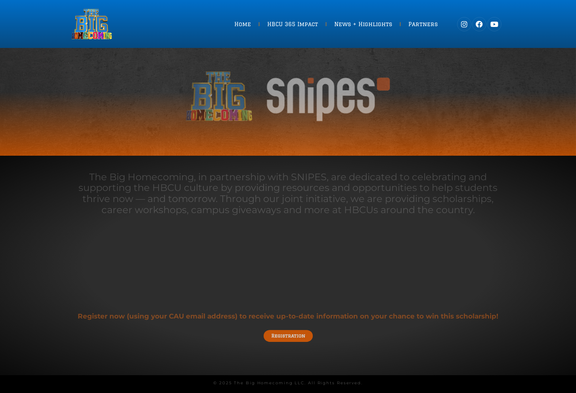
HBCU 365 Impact (292, 24)
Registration (288, 335)
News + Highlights (363, 24)
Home (242, 24)
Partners (423, 24)
